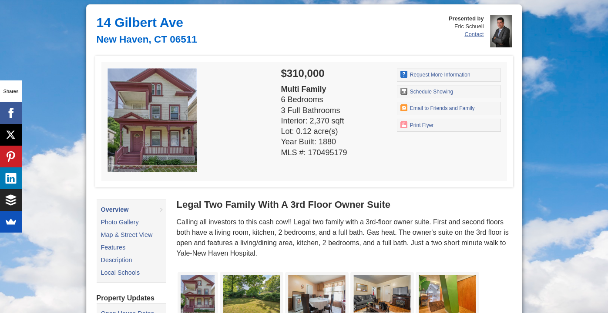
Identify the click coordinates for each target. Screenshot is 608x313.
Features (113, 247)
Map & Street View (127, 234)
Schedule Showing (426, 91)
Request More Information (435, 74)
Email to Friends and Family (437, 107)
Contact (474, 34)
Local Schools (120, 272)
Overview (115, 209)
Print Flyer (417, 124)
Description (116, 259)
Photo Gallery (120, 222)
